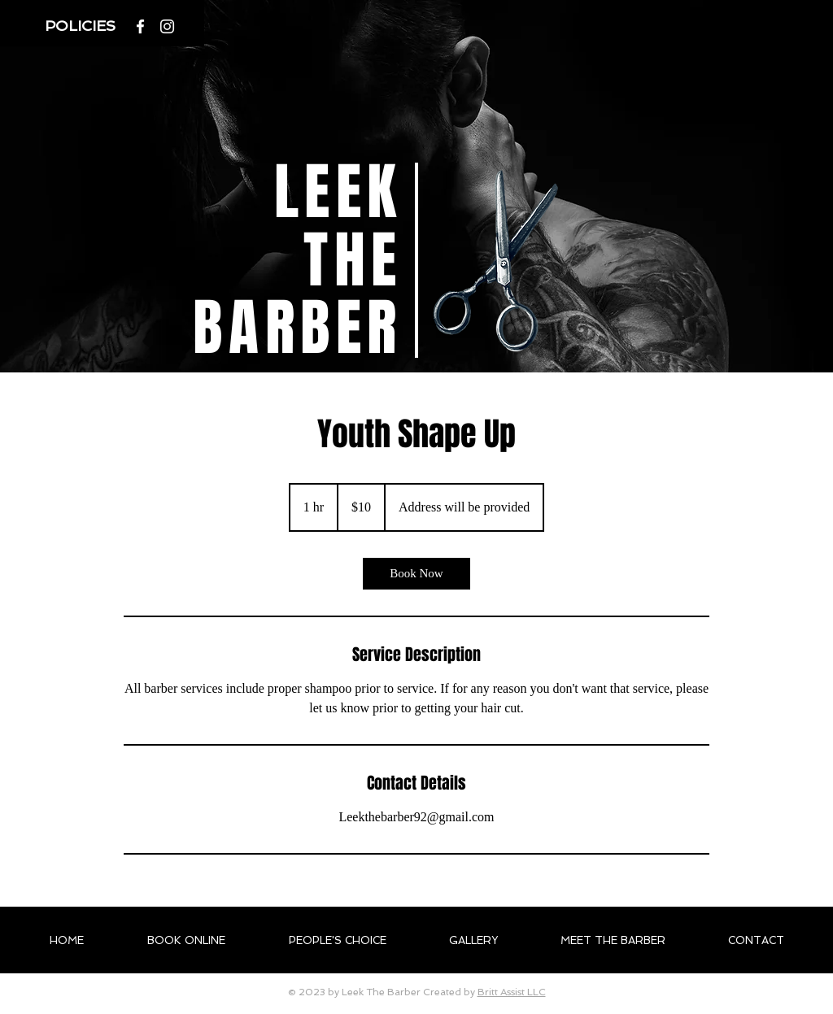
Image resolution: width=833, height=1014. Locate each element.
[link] (416, 574)
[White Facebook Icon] (140, 26)
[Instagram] (167, 26)
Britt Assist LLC (512, 992)
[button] (82, 25)
